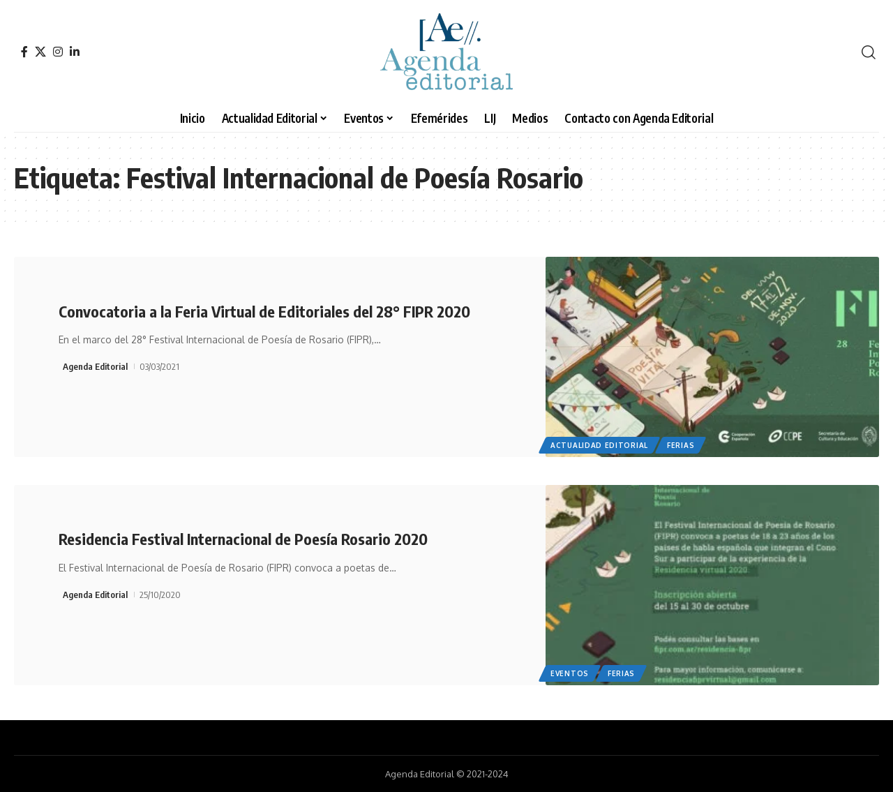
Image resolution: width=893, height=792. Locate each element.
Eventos (569, 673)
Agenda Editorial (95, 366)
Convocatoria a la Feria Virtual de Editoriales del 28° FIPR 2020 (264, 311)
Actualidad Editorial (599, 445)
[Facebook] (24, 51)
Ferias (680, 445)
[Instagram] (58, 51)
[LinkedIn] (74, 51)
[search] (869, 52)
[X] (40, 51)
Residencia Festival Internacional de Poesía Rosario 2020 (243, 538)
